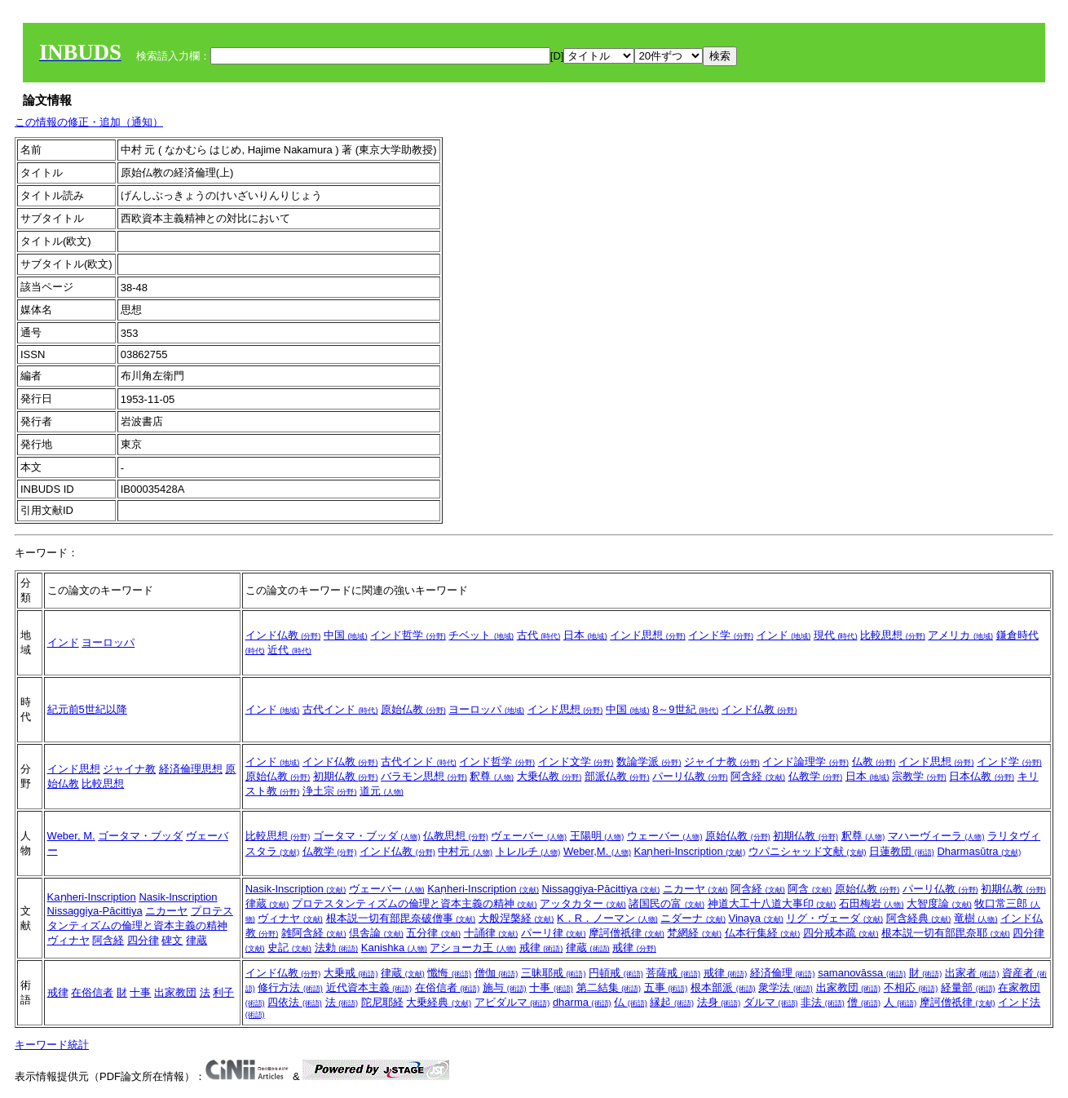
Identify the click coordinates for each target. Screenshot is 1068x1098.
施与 (505, 987)
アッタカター (583, 903)
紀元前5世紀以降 (87, 709)
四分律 (143, 940)
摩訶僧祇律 (626, 933)
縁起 (672, 1002)
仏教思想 (455, 836)
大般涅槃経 (516, 918)
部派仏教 (617, 776)
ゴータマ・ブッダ (140, 836)
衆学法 (785, 987)
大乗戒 (351, 973)
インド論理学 (805, 761)
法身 (719, 1002)
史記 (289, 947)
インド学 (720, 635)
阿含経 (757, 776)
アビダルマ (512, 1002)
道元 (382, 791)
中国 (346, 635)
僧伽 (496, 973)
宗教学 (919, 776)
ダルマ (771, 1002)
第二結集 (609, 987)
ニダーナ (693, 918)
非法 (823, 1002)
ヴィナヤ (68, 940)
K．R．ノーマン (607, 918)
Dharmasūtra (979, 851)
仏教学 (815, 776)
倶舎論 (376, 933)
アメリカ (960, 635)
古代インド (340, 709)
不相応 (911, 987)
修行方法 (290, 987)
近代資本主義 (369, 987)
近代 (289, 650)
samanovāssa (862, 973)
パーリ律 (553, 933)
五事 (666, 987)
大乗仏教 (549, 776)
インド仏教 (283, 635)
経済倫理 (782, 973)
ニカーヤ (166, 911)
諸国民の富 (666, 903)
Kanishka (394, 947)
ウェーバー (665, 836)
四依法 (294, 1002)
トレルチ (528, 851)
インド (63, 642)
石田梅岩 (871, 903)
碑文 (172, 940)
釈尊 (492, 776)
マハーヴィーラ (936, 836)
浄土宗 (329, 791)
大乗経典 (438, 1002)
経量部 (968, 987)
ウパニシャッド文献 (807, 851)
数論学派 (649, 761)
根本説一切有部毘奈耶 (945, 933)
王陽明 (597, 836)
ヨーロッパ (108, 642)
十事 (140, 992)
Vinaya (756, 918)
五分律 (433, 933)
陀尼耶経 (382, 1002)
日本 (585, 635)
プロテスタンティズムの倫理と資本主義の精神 (414, 903)
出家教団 (175, 992)
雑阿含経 (313, 933)
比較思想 (892, 635)
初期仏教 (345, 776)
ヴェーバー (529, 836)
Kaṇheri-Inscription (690, 851)
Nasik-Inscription (178, 897)
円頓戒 (616, 973)
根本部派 (723, 987)
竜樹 (976, 918)
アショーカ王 (473, 947)
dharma (582, 1002)
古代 (539, 635)
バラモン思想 (424, 776)
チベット (481, 635)
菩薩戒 (673, 973)
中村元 (465, 851)
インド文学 (576, 761)
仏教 (874, 761)
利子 (223, 992)
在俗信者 (92, 992)
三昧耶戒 (553, 973)
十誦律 (491, 933)
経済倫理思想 (191, 769)
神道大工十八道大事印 (772, 903)
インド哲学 (408, 635)
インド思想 (648, 635)
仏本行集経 (763, 933)
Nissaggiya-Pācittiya (95, 911)
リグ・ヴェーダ (834, 918)
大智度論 (939, 903)
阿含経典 (918, 918)
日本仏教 (981, 776)
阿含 (810, 889)
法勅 (337, 947)
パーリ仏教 (690, 776)
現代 (836, 635)
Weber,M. (597, 851)
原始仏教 (413, 709)
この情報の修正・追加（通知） (89, 122)
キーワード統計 (52, 1044)
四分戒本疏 (841, 933)
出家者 (972, 973)
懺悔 (449, 973)
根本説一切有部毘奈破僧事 (401, 918)
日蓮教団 (901, 851)
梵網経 (694, 933)
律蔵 (196, 940)
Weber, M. (71, 836)
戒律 (541, 947)
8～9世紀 (685, 709)
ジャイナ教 (129, 769)
